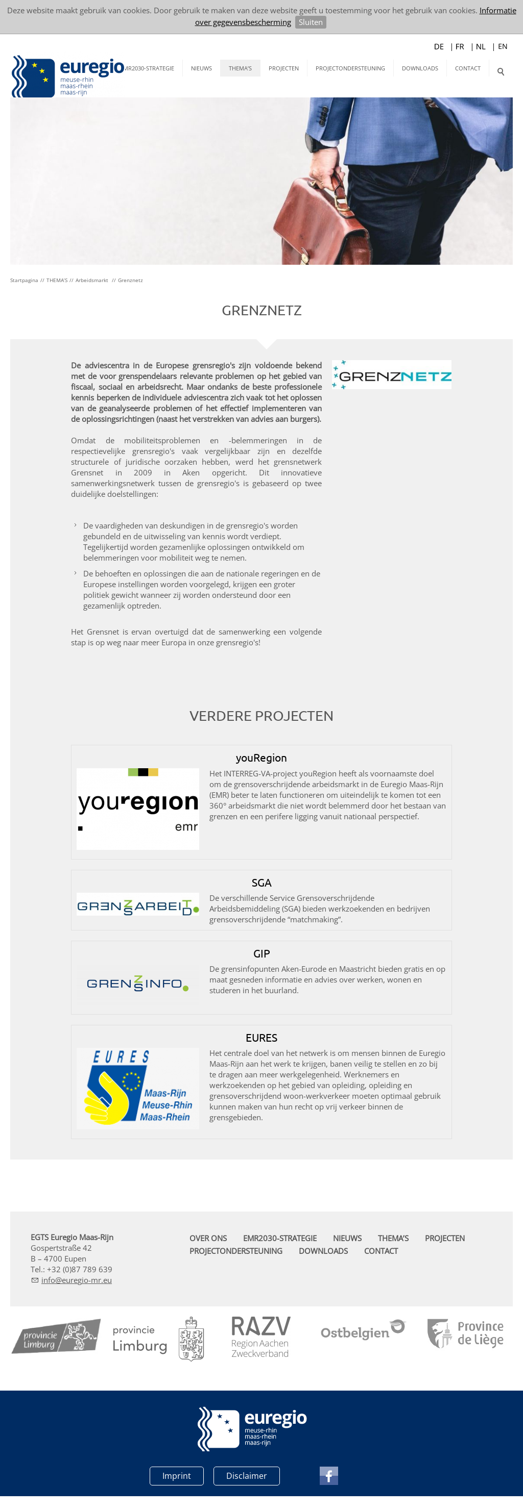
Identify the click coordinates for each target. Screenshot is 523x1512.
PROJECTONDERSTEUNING (350, 68)
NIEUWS (201, 68)
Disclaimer (246, 1486)
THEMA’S (240, 68)
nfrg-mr (76, 1291)
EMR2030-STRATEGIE (147, 68)
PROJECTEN (284, 68)
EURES (261, 1047)
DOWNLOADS (420, 68)
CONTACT (468, 68)
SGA (262, 892)
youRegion (261, 767)
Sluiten (311, 22)
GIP (261, 963)
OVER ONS (208, 1249)
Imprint (176, 1486)
